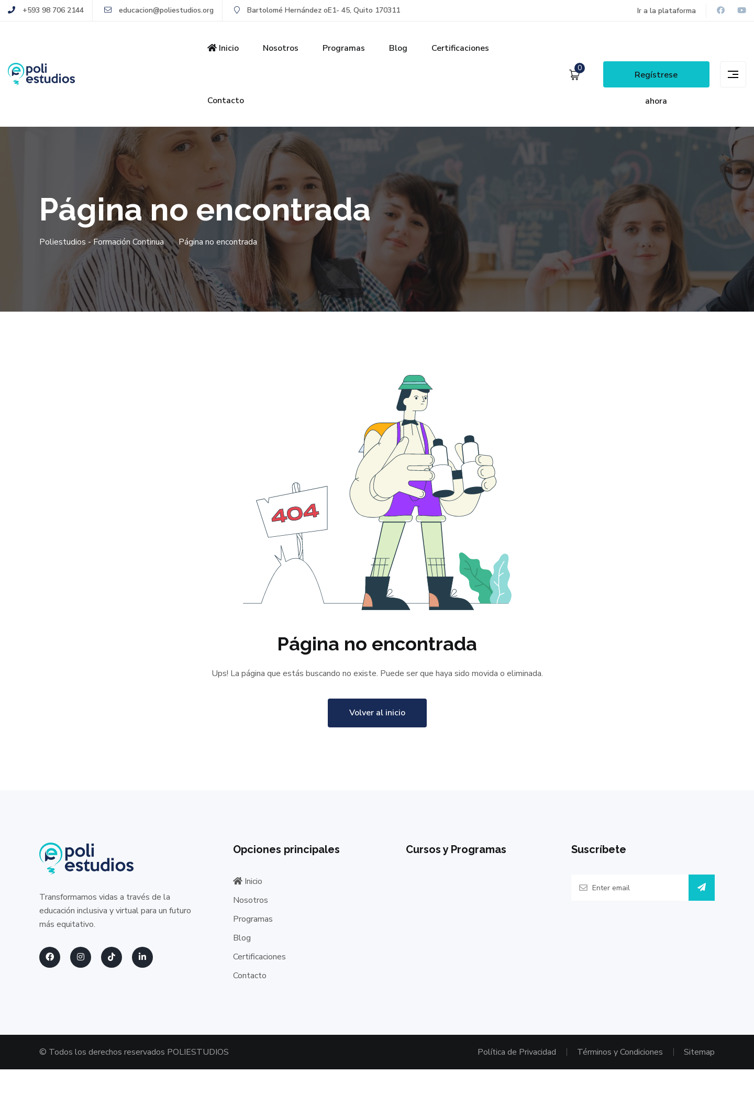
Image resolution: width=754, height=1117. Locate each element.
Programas (344, 48)
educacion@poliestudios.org (159, 10)
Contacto (225, 100)
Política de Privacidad (517, 1052)
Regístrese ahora (656, 78)
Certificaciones (460, 48)
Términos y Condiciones (620, 1052)
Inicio (223, 48)
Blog (398, 48)
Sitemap (699, 1052)
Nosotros (280, 48)
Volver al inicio (377, 712)
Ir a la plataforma (666, 11)
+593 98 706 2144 (46, 10)
